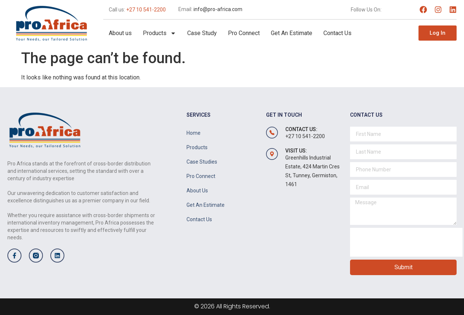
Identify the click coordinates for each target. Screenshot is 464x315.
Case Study (202, 33)
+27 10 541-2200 (146, 10)
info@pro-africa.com (218, 9)
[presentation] (406, 242)
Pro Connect (244, 33)
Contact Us (337, 33)
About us (120, 33)
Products (159, 33)
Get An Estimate (291, 33)
